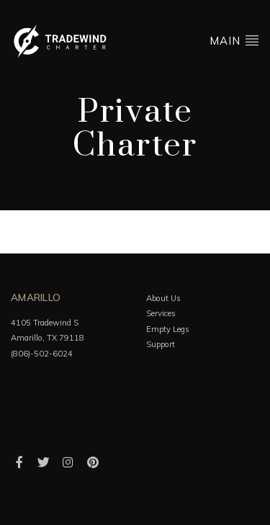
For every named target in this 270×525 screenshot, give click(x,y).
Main (234, 40)
